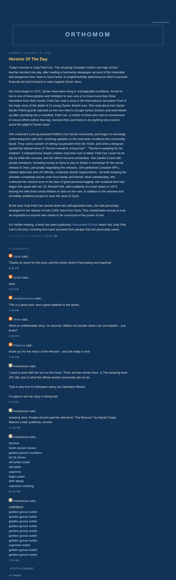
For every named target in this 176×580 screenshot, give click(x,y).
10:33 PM (14, 491)
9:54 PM (14, 357)
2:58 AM (14, 310)
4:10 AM (14, 402)
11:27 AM (52, 236)
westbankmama (23, 298)
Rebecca (19, 345)
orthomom (88, 34)
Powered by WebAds (160, 22)
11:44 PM (14, 428)
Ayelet (17, 277)
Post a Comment (22, 568)
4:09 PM (14, 336)
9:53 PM (14, 289)
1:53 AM (14, 560)
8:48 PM (14, 268)
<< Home (15, 575)
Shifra (17, 319)
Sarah (17, 256)
